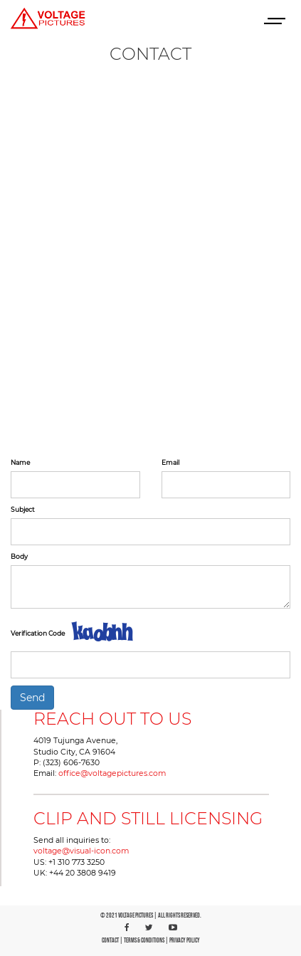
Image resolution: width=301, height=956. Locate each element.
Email (170, 462)
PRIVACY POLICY (184, 941)
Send (32, 697)
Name (20, 462)
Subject (23, 509)
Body (19, 556)
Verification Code (38, 633)
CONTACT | (113, 941)
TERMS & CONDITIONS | (146, 941)
